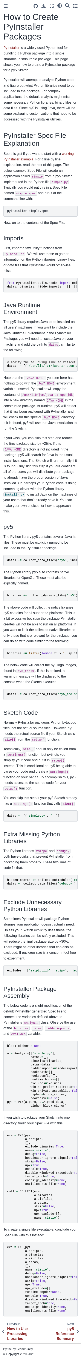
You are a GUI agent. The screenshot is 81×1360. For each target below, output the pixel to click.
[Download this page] (44, 6)
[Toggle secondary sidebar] (75, 6)
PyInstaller (11, 48)
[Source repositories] (36, 6)
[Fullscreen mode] (52, 6)
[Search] (67, 5)
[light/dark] (60, 5)
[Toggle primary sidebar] (6, 6)
